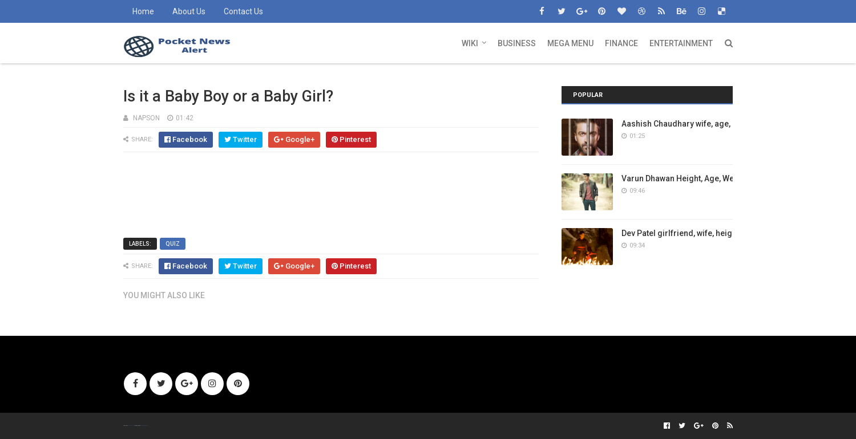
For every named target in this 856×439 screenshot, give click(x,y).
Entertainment (681, 43)
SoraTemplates (130, 425)
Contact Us (243, 11)
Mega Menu (570, 43)
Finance (621, 43)
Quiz (172, 244)
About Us (188, 11)
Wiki (470, 43)
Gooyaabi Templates (144, 425)
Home (143, 11)
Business (517, 43)
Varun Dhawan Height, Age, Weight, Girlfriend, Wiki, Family (728, 178)
